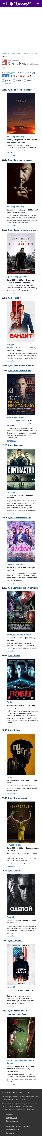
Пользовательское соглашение (18, 1126)
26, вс (26, 75)
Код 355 (11, 987)
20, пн (19, 72)
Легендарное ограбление (19, 634)
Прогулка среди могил (17, 276)
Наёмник (11, 491)
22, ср (32, 72)
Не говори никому (15, 136)
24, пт (12, 75)
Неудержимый (14, 844)
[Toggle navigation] (4, 3)
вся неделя (9, 72)
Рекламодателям (12, 1129)
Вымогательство (15, 564)
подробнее (11, 155)
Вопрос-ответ (11, 1118)
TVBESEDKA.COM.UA (21, 1092)
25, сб (19, 75)
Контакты (10, 1133)
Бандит (10, 344)
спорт (29, 81)
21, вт (26, 72)
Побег (10, 702)
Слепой (10, 917)
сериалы (19, 81)
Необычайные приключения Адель (20, 1061)
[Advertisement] (21, 30)
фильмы (8, 81)
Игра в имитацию (15, 417)
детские (8, 84)
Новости (9, 1114)
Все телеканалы (12, 1121)
